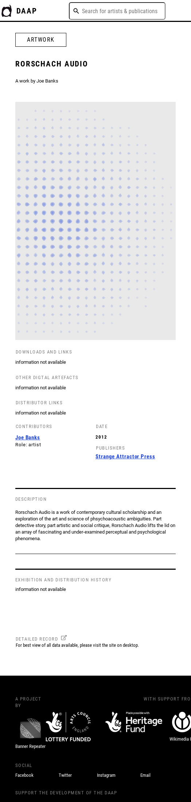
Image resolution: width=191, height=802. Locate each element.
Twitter (65, 775)
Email (145, 775)
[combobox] (117, 11)
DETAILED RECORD (37, 639)
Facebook (24, 775)
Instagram (106, 775)
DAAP (27, 11)
